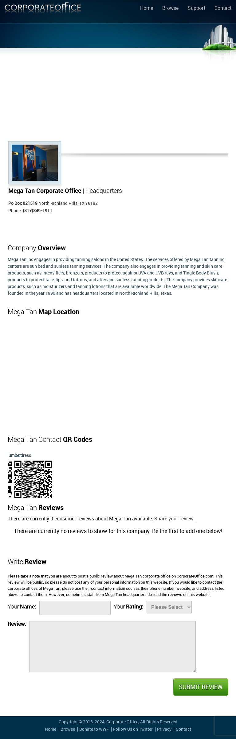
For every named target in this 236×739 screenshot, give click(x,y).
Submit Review (200, 687)
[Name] (75, 608)
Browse (170, 8)
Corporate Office (43, 12)
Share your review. (174, 519)
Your (22, 607)
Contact (222, 8)
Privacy (164, 729)
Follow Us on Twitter (133, 729)
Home (146, 8)
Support (196, 8)
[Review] (112, 646)
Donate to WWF (94, 729)
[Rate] (169, 607)
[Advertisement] (118, 95)
